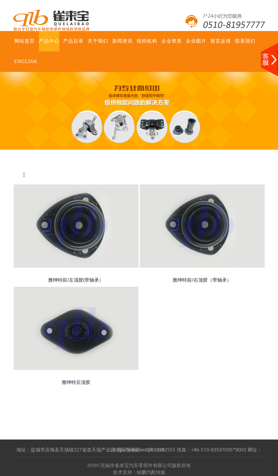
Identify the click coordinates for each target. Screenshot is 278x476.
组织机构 (147, 41)
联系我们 (245, 41)
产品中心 (49, 41)
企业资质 (171, 41)
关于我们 (98, 41)
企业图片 (196, 41)
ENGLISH (25, 61)
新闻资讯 (122, 41)
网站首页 (24, 41)
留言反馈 (220, 41)
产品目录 (73, 41)
